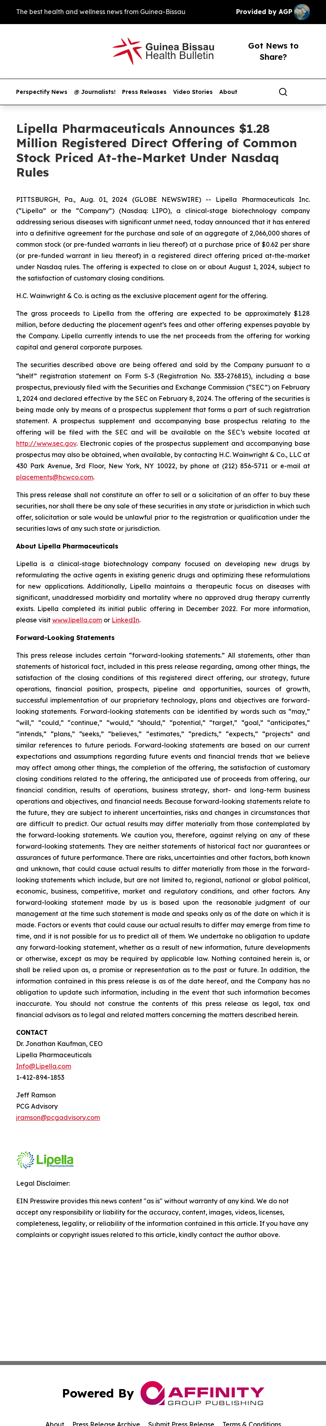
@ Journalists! (95, 92)
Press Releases (144, 92)
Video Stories (193, 92)
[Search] (283, 92)
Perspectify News (41, 92)
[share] (304, 92)
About (228, 92)
